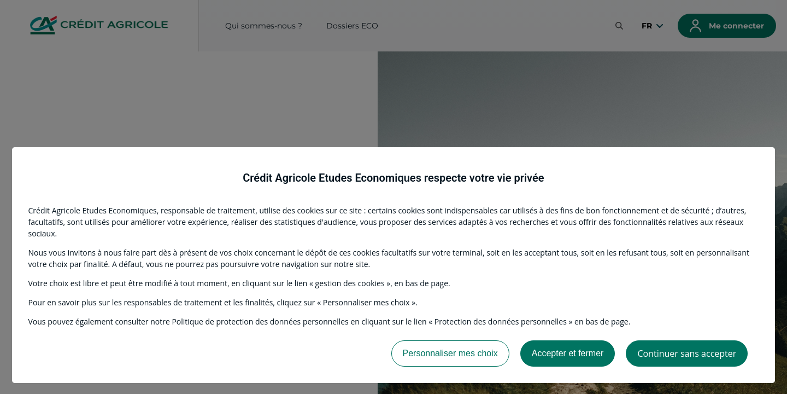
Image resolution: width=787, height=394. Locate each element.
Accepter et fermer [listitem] (568, 353)
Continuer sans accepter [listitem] (686, 353)
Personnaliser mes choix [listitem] (450, 353)
